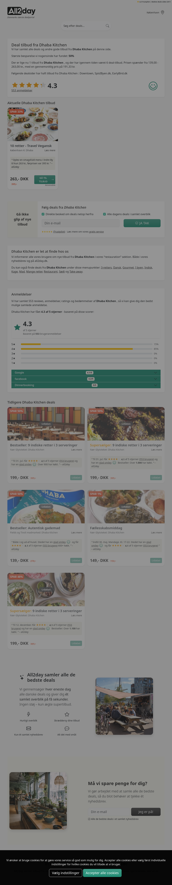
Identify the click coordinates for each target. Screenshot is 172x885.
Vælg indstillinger (65, 873)
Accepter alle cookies (102, 873)
